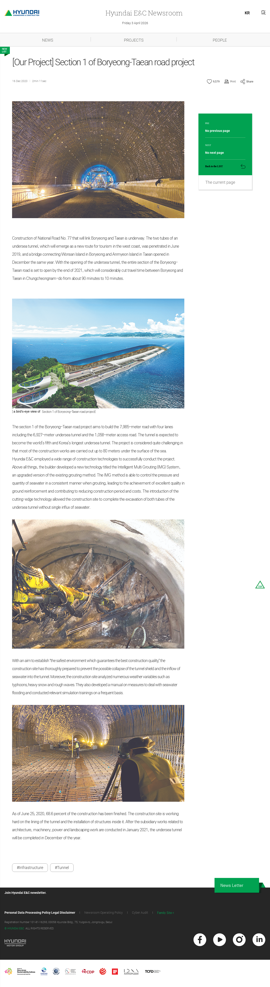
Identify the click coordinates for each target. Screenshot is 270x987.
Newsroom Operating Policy (103, 914)
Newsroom (144, 12)
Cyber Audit (140, 914)
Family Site (164, 914)
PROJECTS (134, 40)
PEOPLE (220, 40)
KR (247, 13)
